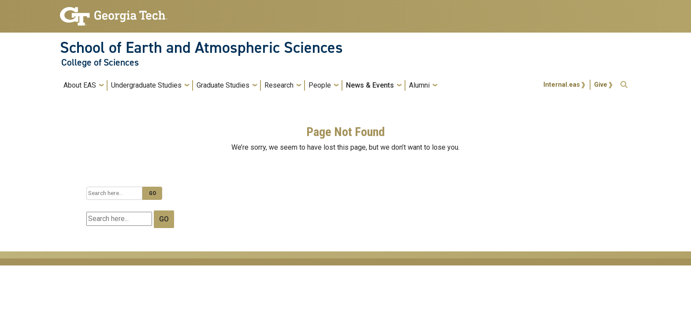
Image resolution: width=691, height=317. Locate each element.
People (319, 85)
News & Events (370, 85)
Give (600, 84)
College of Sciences (100, 62)
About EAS (79, 85)
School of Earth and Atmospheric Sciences (201, 47)
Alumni (419, 85)
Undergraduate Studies (146, 85)
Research (278, 85)
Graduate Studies (223, 85)
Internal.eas (561, 84)
